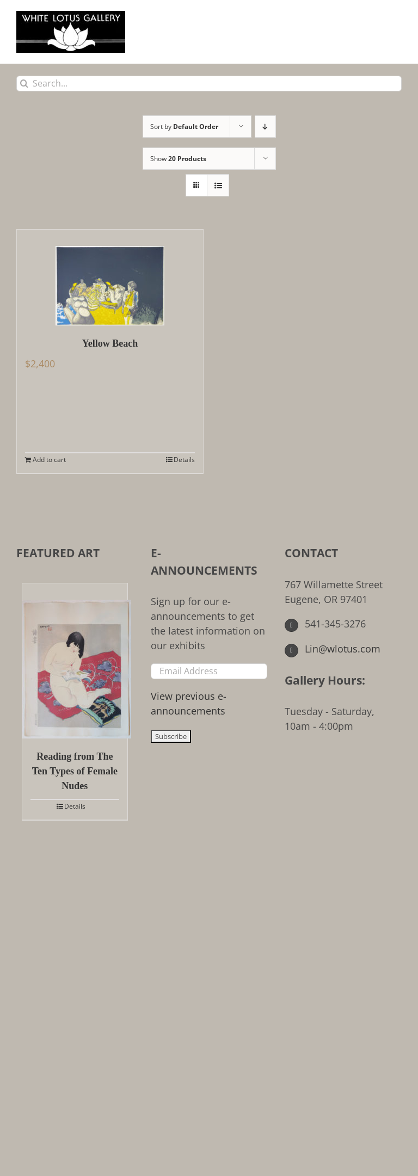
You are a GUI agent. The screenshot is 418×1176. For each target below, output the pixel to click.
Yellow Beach (110, 343)
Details (184, 459)
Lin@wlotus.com (332, 648)
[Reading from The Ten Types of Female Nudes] (74, 660)
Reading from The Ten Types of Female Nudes (75, 771)
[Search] (24, 83)
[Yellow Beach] (110, 277)
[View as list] (218, 185)
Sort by (184, 126)
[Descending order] (265, 126)
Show (178, 158)
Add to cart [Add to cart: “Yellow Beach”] (49, 459)
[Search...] (209, 83)
